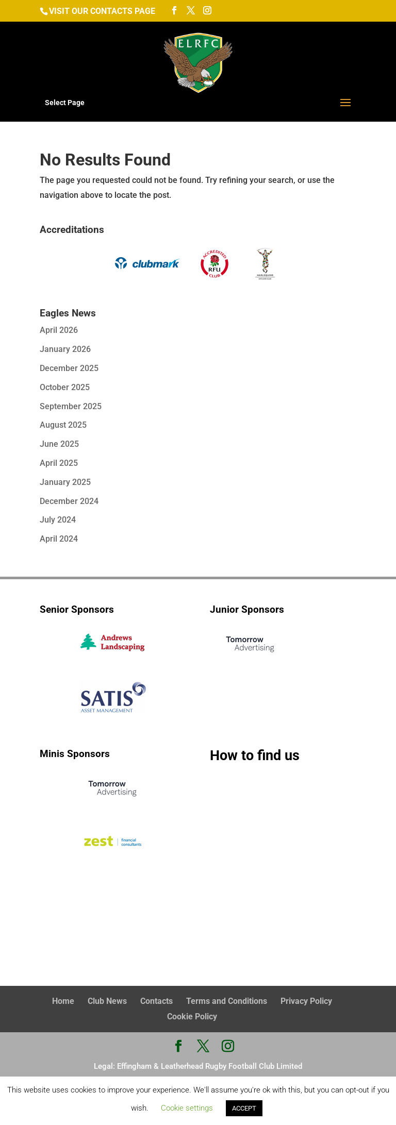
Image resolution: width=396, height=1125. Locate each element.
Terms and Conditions (226, 1000)
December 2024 (69, 501)
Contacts (156, 1000)
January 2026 (65, 349)
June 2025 (59, 444)
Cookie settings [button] (187, 1108)
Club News (107, 1000)
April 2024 (59, 539)
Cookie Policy (192, 1015)
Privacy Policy (306, 1000)
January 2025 (65, 482)
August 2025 (63, 425)
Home (63, 1000)
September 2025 (71, 406)
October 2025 (65, 387)
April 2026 (59, 330)
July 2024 (58, 520)
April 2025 (59, 463)
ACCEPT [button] (244, 1108)
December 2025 (69, 368)
